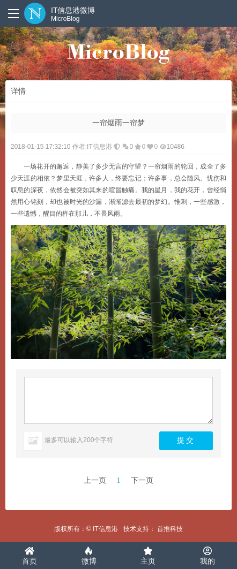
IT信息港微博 (73, 14)
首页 (29, 556)
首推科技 (170, 529)
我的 (207, 556)
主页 (147, 556)
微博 (89, 556)
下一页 (142, 480)
